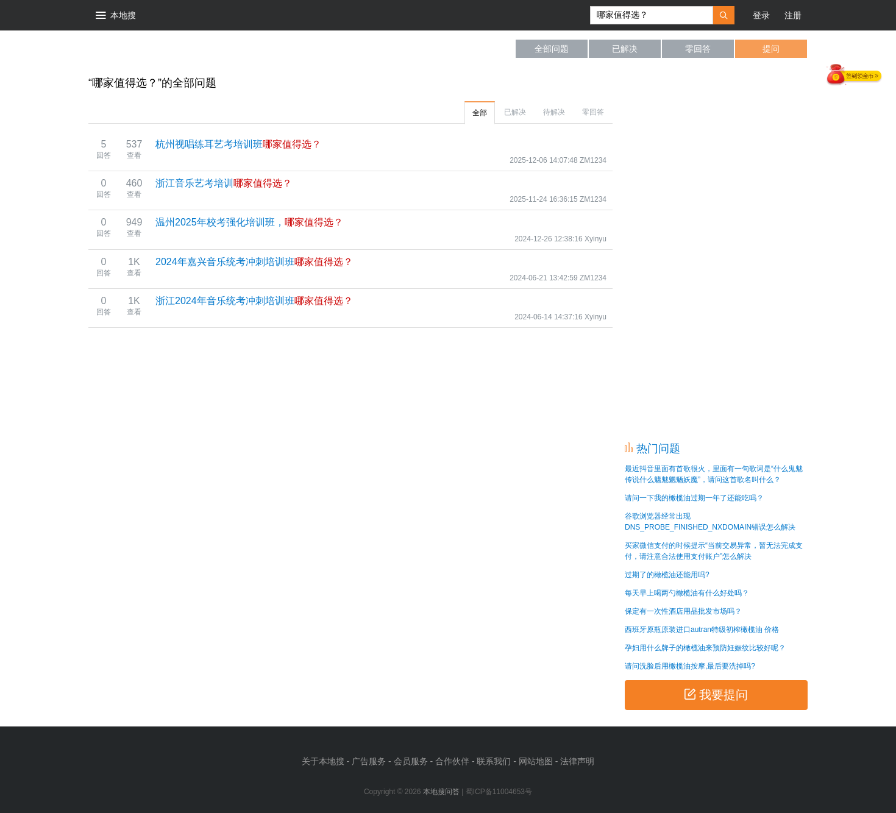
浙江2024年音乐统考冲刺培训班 (254, 301)
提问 (771, 49)
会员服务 (411, 761)
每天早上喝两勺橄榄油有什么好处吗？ (687, 593)
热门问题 (658, 448)
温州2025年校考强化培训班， (249, 222)
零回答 (698, 49)
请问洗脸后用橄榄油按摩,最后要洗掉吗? (690, 666)
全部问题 (552, 49)
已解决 (625, 49)
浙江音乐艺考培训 (223, 183)
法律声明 (577, 761)
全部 (479, 112)
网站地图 (536, 761)
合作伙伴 (452, 761)
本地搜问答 (137, 49)
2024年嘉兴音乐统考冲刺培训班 (254, 262)
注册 (793, 15)
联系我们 (494, 761)
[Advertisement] (716, 250)
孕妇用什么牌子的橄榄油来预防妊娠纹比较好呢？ (705, 648)
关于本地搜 (323, 761)
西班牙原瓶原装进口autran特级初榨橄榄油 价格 (702, 629)
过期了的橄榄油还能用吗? (667, 574)
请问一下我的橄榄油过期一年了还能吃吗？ (694, 498)
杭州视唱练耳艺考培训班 (238, 144)
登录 (761, 15)
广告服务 (369, 761)
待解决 (554, 112)
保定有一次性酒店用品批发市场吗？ (683, 611)
